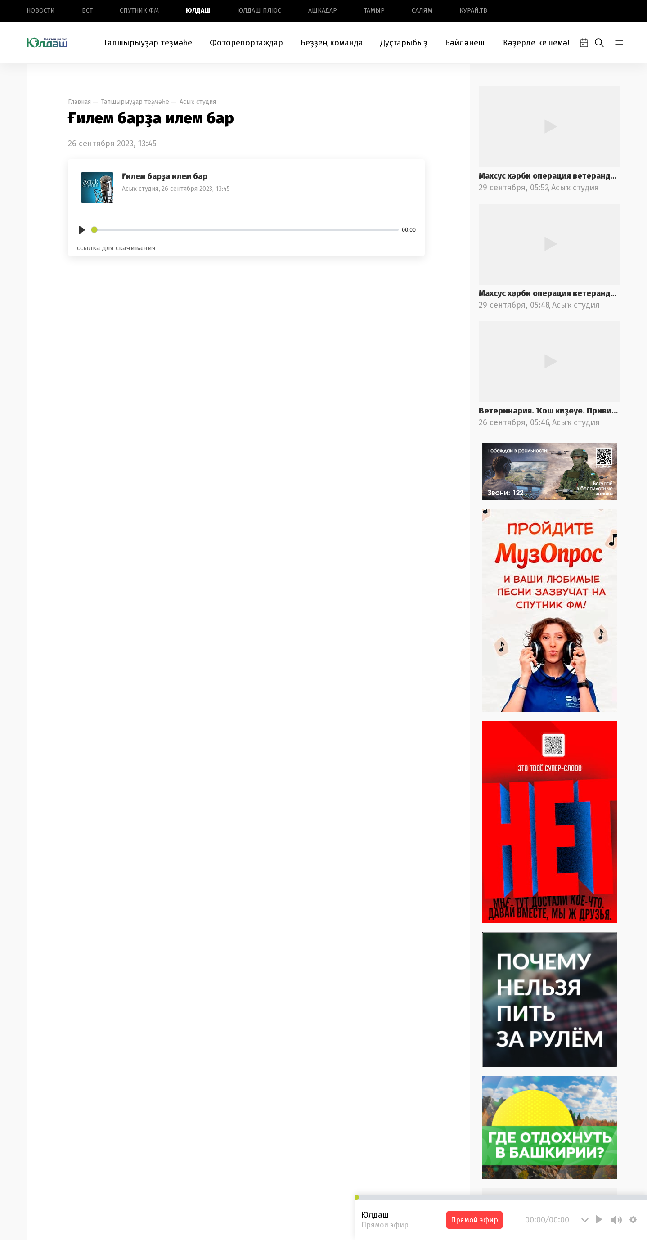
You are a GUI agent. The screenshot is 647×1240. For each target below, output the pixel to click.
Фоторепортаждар (246, 43)
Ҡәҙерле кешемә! (536, 43)
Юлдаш (198, 10)
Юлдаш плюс (259, 10)
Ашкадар (322, 10)
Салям (422, 10)
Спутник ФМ (139, 10)
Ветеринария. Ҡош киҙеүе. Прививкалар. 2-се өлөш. (549, 411)
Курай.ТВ (473, 10)
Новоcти (41, 10)
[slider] (245, 229)
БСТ (87, 10)
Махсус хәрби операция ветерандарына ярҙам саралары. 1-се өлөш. (549, 293)
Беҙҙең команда (332, 43)
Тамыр (374, 10)
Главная (79, 102)
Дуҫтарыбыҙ (403, 43)
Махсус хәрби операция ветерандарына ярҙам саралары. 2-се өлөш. (549, 176)
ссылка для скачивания (116, 248)
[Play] (82, 230)
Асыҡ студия (198, 102)
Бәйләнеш (465, 43)
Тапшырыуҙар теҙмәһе (147, 43)
